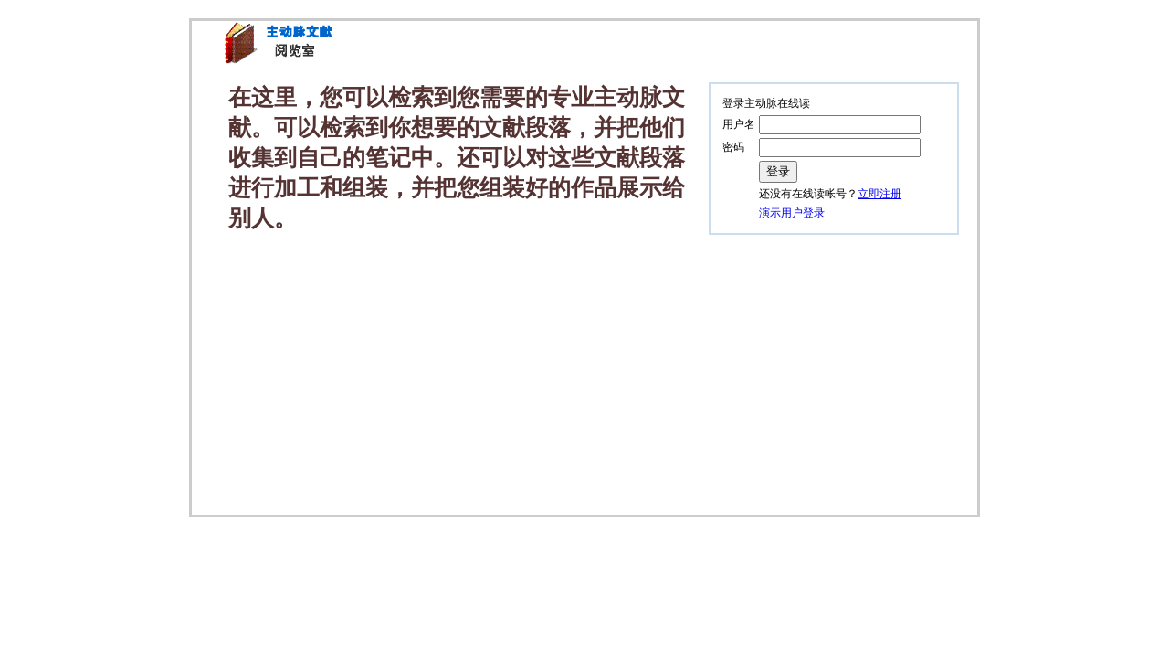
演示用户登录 (792, 213)
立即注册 (879, 193)
